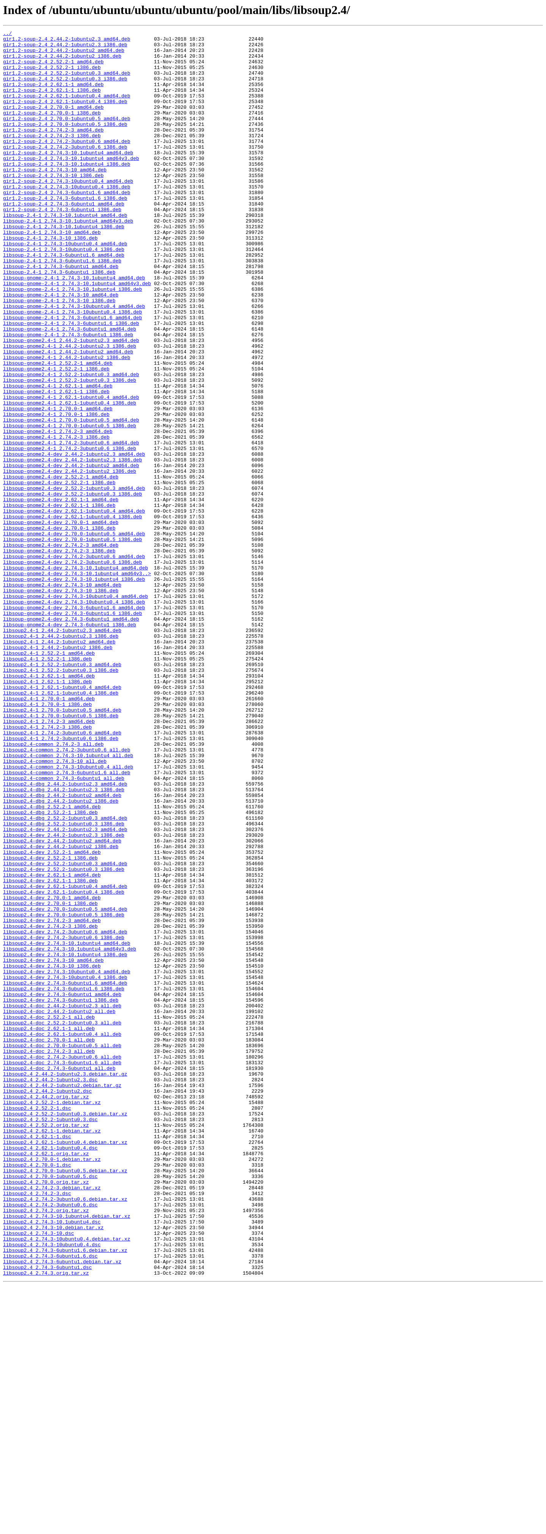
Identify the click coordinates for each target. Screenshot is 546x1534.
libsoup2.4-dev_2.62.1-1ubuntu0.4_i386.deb (63, 1064)
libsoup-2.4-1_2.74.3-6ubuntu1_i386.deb (59, 320)
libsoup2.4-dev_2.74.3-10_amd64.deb (53, 1146)
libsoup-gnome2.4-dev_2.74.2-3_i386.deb (59, 655)
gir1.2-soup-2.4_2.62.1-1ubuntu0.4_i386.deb (65, 116)
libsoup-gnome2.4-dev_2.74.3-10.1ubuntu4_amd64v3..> (77, 682)
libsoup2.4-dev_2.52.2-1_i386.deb (50, 1023)
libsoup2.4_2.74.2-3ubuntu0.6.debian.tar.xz (65, 1433)
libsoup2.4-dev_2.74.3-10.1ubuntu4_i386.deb (65, 1139)
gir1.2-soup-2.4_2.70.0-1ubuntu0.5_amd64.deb (66, 136)
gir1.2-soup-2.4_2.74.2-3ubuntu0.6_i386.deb (65, 170)
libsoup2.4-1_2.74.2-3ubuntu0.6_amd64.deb (62, 873)
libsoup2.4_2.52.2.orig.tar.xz (46, 1344)
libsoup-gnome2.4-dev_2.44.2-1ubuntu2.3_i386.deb (72, 546)
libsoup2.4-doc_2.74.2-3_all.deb (49, 1255)
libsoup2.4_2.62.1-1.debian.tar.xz (51, 1351)
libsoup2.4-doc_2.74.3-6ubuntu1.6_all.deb (62, 1269)
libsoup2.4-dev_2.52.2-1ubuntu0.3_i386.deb (63, 1037)
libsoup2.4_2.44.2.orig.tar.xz (46, 1310)
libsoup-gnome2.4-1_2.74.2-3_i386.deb (56, 518)
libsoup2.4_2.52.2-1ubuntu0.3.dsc (50, 1337)
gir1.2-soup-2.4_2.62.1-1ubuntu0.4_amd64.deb (66, 109)
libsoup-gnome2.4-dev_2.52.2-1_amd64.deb (60, 566)
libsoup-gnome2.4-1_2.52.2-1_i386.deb (56, 436)
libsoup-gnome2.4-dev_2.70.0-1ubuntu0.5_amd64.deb (74, 634)
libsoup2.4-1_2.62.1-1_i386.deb (47, 812)
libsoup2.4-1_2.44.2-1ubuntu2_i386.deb (58, 771)
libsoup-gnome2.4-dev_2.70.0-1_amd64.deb (60, 621)
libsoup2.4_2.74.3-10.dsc (38, 1474)
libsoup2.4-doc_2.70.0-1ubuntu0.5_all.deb (62, 1248)
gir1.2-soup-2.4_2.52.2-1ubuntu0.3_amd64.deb (66, 81)
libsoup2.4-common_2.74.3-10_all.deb (55, 907)
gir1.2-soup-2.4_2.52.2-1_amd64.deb (53, 68)
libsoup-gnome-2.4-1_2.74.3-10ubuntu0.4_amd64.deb (74, 361)
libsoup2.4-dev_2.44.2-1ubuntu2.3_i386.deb (63, 996)
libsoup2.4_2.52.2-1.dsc (37, 1324)
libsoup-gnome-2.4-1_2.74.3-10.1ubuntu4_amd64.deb (74, 327)
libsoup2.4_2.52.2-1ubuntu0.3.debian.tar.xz (65, 1330)
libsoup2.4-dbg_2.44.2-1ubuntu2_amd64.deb (62, 948)
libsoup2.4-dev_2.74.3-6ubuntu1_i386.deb (60, 1194)
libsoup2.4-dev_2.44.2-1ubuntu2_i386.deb (60, 1010)
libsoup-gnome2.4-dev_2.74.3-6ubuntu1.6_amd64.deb (74, 723)
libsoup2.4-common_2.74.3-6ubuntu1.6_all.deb (66, 921)
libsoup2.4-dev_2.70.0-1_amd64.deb (51, 1071)
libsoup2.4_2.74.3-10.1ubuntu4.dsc (51, 1460)
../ (7, 34)
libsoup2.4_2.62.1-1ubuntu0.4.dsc (50, 1371)
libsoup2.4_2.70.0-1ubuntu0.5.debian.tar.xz (65, 1399)
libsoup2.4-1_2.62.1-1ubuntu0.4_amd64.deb (62, 819)
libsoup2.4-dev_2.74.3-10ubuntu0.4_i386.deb (65, 1167)
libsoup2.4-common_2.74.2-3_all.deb (53, 887)
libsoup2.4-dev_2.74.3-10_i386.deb (51, 1153)
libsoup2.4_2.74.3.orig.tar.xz (46, 1521)
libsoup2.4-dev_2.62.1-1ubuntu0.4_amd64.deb (65, 1057)
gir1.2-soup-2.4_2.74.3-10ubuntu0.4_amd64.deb (68, 211)
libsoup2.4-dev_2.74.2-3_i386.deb (50, 1105)
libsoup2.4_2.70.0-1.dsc (37, 1392)
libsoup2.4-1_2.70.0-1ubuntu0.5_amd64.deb (62, 846)
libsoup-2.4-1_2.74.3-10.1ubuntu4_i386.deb (63, 266)
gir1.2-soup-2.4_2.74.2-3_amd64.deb (53, 150)
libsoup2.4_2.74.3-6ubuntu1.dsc (47, 1515)
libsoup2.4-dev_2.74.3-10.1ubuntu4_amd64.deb (66, 1126)
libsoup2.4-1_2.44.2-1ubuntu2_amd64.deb (59, 764)
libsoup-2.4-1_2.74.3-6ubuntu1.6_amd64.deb (63, 300)
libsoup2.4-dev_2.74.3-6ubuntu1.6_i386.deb (63, 1180)
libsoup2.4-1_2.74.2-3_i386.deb (47, 866)
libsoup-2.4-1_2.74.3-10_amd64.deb (51, 273)
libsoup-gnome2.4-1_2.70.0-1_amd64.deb (58, 484)
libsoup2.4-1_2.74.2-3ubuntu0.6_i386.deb (60, 880)
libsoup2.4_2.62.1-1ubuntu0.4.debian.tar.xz (65, 1364)
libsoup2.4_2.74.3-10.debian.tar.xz (53, 1467)
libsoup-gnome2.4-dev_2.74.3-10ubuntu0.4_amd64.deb (75, 709)
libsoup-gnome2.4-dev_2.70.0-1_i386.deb (59, 627)
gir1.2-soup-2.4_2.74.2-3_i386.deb (51, 157)
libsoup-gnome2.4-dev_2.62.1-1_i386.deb (59, 600)
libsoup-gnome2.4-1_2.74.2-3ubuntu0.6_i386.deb (69, 532)
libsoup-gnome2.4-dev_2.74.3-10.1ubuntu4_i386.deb (74, 689)
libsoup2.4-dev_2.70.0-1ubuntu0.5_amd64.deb (65, 1085)
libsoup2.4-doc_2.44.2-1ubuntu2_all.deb (59, 1208)
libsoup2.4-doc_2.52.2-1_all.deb (49, 1214)
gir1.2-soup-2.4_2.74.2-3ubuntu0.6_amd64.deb (66, 163)
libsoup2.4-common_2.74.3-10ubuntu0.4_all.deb (68, 914)
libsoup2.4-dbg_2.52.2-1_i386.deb (50, 969)
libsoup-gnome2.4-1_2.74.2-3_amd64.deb (58, 511)
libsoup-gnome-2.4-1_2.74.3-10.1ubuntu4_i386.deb (72, 341)
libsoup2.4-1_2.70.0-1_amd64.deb (49, 832)
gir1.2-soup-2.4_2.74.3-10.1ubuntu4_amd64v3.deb (71, 184)
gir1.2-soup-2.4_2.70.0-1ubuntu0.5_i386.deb (65, 143)
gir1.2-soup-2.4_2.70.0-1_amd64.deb (53, 122)
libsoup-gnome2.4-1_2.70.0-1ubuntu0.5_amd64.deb (71, 498)
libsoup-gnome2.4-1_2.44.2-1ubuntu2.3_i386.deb (69, 409)
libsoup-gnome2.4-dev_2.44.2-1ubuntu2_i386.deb (69, 559)
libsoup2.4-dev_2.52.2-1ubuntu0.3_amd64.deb (65, 1030)
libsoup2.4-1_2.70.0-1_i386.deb (47, 839)
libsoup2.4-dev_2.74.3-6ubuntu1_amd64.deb (62, 1187)
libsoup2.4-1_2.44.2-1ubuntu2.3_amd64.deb (62, 750)
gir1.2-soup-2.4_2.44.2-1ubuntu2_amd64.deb (63, 54)
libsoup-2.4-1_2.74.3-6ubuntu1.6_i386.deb (62, 307)
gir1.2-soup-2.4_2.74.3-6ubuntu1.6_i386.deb (65, 232)
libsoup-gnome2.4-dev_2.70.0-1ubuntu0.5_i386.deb (72, 641)
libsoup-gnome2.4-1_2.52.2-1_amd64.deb (58, 430)
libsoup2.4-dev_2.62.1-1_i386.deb (50, 1051)
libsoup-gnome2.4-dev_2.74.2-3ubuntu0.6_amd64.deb (74, 662)
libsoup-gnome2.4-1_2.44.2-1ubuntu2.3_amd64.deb (71, 402)
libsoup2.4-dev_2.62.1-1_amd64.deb (51, 1044)
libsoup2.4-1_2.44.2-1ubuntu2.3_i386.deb (60, 757)
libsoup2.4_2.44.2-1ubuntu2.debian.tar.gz (62, 1296)
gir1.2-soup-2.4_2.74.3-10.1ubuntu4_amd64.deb (68, 177)
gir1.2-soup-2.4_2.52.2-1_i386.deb (51, 75)
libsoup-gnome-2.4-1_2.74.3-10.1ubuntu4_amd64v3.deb (77, 334)
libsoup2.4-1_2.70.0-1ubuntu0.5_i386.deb (60, 853)
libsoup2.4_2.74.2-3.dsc (37, 1426)
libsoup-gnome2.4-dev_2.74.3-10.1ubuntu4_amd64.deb (75, 675)
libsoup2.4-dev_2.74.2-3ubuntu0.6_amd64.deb (65, 1112)
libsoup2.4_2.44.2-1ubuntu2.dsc (47, 1303)
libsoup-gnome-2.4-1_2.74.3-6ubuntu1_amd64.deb (69, 389)
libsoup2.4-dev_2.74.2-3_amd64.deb (51, 1098)
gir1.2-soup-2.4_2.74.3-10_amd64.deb (55, 197)
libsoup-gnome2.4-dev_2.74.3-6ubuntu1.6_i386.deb (72, 730)
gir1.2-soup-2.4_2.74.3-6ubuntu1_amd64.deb (63, 238)
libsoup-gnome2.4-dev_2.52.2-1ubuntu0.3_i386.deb (72, 586)
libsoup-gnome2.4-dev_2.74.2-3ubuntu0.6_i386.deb (72, 668)
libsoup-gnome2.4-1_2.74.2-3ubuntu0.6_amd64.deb (71, 525)
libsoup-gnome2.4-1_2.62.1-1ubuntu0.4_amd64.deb (71, 470)
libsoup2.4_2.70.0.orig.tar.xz (46, 1412)
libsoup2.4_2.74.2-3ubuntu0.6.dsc (50, 1440)
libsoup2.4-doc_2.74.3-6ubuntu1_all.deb (59, 1276)
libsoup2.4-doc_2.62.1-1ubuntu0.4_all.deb (62, 1235)
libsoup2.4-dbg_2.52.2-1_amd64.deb (51, 962)
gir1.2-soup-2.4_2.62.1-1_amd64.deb (53, 95)
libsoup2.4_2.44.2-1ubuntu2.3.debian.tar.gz (65, 1283)
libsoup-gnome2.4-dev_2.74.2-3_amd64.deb (60, 648)
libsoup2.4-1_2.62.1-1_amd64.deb (49, 805)
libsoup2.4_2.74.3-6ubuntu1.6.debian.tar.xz (65, 1494)
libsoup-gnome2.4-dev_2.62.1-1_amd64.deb (60, 593)
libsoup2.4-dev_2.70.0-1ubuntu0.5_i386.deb (63, 1092)
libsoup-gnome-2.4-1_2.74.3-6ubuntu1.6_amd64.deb (72, 375)
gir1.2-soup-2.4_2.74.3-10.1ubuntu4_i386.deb (66, 191)
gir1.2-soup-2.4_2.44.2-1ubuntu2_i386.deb (62, 61)
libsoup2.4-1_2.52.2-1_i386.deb (47, 784)
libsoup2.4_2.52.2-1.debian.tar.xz (51, 1317)
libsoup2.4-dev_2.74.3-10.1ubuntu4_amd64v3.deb (69, 1132)
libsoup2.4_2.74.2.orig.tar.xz (46, 1446)
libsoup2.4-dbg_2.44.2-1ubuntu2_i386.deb (60, 955)
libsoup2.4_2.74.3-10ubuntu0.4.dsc (51, 1487)
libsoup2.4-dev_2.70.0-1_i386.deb (50, 1078)
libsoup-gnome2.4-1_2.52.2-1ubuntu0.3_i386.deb (69, 450)
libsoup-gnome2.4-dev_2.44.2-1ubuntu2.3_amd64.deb (74, 539)
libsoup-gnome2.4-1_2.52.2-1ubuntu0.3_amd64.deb (71, 443)
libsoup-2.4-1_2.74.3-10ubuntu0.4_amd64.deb (65, 286)
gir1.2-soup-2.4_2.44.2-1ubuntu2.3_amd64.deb (66, 41)
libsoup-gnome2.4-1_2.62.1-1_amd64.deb (58, 457)
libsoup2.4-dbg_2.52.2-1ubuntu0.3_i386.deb (63, 982)
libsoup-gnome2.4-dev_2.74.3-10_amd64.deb (62, 696)
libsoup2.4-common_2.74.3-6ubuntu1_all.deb (63, 928)
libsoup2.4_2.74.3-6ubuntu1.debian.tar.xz (62, 1508)
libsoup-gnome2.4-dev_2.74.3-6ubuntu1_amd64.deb (71, 737)
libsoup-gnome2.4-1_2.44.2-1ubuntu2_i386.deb (66, 423)
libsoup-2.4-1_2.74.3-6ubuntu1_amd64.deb (60, 314)
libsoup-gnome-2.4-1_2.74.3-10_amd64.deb (60, 348)
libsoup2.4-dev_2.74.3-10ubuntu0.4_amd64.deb (66, 1160)
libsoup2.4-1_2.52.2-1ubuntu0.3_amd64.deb (62, 791)
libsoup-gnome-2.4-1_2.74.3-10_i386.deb (59, 354)
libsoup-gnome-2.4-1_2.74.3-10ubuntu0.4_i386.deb (72, 368)
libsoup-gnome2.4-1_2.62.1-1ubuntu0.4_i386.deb (69, 477)
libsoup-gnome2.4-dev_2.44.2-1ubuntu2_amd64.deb (71, 552)
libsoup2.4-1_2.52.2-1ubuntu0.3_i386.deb (60, 798)
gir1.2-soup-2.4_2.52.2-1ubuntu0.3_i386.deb (65, 88)
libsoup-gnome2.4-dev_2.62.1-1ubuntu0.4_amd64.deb (74, 607)
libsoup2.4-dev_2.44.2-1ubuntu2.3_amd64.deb (65, 989)
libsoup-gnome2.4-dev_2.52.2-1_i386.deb (59, 573)
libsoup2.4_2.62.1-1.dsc (37, 1358)
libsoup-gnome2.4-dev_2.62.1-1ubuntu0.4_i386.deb (72, 614)
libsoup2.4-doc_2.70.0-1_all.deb (49, 1242)
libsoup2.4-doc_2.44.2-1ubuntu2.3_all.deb (62, 1201)
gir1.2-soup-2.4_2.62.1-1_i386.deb (51, 102)
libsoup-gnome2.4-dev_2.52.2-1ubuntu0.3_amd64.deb (74, 580)
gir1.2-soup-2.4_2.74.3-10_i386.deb (53, 204)
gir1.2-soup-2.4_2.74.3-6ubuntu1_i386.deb (62, 245)
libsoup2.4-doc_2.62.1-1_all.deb (49, 1228)
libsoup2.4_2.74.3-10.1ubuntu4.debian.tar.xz (66, 1453)
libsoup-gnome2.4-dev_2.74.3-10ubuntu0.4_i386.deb (74, 716)
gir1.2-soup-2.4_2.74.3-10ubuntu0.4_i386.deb (66, 218)
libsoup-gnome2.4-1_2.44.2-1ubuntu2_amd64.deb (68, 416)
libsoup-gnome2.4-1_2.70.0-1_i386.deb (56, 491)
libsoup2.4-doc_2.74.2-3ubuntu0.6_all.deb (62, 1262)
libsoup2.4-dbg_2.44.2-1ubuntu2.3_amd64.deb (65, 935)
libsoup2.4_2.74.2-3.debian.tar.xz (51, 1419)
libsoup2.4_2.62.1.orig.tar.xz (46, 1378)
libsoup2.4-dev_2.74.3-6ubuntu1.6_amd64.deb (65, 1173)
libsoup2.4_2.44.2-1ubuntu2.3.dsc (50, 1289)
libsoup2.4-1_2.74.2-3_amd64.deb (49, 859)
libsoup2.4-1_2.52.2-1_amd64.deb (49, 778)
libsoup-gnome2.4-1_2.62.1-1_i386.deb (56, 464)
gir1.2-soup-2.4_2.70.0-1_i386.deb (51, 129)
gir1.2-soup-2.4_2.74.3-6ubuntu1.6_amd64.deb (66, 225)
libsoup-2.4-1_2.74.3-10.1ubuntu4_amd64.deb (65, 252)
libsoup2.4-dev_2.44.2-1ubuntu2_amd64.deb (62, 1003)
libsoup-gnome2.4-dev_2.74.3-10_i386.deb (60, 703)
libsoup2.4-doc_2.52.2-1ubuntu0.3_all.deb (62, 1221)
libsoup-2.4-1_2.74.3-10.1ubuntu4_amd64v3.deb (68, 259)
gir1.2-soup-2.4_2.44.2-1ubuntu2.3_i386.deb (65, 47)
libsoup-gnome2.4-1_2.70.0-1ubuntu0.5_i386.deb (69, 505)
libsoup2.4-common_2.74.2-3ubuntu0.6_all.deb (66, 894)
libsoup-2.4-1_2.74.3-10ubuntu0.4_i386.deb (63, 293)
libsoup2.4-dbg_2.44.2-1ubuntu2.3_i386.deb (63, 941)
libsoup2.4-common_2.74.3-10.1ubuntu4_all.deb (68, 900)
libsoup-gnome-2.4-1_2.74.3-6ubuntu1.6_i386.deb (71, 382)
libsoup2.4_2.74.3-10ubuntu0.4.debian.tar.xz (66, 1481)
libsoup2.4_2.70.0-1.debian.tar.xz (51, 1385)
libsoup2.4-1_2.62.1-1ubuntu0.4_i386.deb (60, 825)
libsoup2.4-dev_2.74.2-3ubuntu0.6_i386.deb (63, 1119)
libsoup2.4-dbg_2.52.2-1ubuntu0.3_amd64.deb (65, 975)
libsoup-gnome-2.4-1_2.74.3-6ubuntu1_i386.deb (68, 395)
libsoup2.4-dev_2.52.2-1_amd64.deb (51, 1016)
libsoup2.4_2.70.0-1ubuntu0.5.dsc (50, 1405)
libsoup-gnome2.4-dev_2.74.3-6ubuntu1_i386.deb (69, 743)
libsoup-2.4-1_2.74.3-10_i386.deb (50, 279)
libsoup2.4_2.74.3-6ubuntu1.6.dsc (50, 1501)
